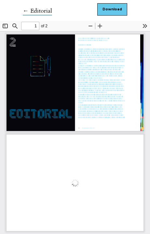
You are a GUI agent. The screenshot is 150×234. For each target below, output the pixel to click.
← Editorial (37, 11)
